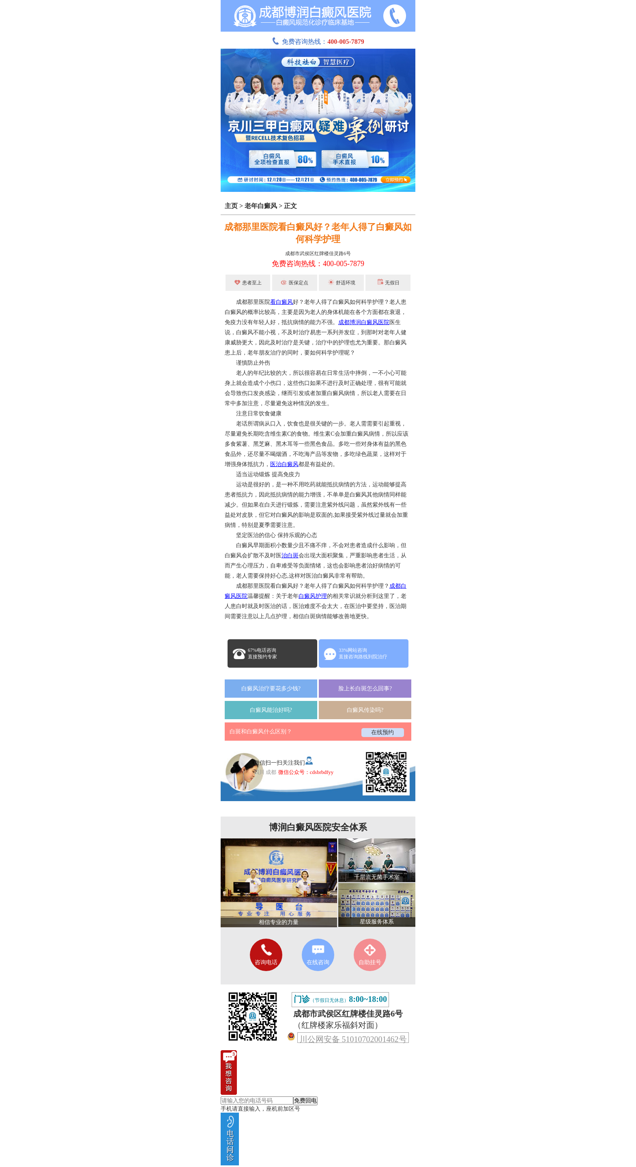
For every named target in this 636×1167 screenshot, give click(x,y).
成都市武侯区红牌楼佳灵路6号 (318, 253)
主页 (231, 205)
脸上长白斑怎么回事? (365, 689)
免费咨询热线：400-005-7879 (318, 264)
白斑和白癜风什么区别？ (261, 732)
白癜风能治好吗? (271, 710)
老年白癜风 (261, 205)
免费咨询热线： (318, 41)
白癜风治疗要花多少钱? (271, 689)
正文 (290, 205)
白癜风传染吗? (365, 710)
